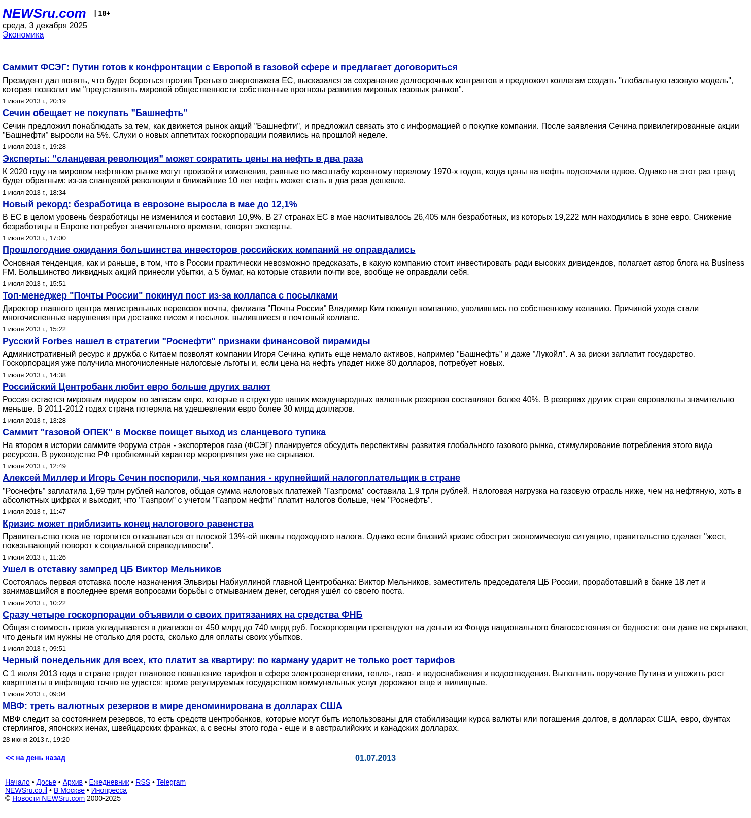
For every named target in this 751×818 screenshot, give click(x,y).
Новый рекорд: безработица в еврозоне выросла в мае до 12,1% (150, 204)
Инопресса (109, 790)
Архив (73, 782)
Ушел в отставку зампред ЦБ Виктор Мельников (112, 569)
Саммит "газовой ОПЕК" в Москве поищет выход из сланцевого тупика (164, 432)
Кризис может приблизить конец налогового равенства (128, 523)
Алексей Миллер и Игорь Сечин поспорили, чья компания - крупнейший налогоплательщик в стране (231, 478)
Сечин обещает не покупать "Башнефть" (95, 113)
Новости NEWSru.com (48, 798)
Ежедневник (109, 782)
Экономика (23, 34)
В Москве (69, 790)
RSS (142, 782)
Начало (17, 782)
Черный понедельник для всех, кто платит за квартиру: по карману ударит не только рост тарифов (229, 660)
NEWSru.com (44, 13)
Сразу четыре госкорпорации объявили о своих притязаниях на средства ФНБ (183, 615)
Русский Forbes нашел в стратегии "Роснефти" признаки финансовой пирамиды (186, 341)
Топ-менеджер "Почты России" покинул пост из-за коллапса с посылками (170, 295)
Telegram (171, 782)
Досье (46, 782)
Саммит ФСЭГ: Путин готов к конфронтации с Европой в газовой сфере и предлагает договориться (230, 67)
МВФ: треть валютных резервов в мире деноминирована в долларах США (173, 706)
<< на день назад (35, 758)
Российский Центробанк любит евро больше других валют (136, 387)
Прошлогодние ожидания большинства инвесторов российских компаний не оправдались (209, 250)
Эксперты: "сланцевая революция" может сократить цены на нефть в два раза (183, 159)
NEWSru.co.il (26, 790)
